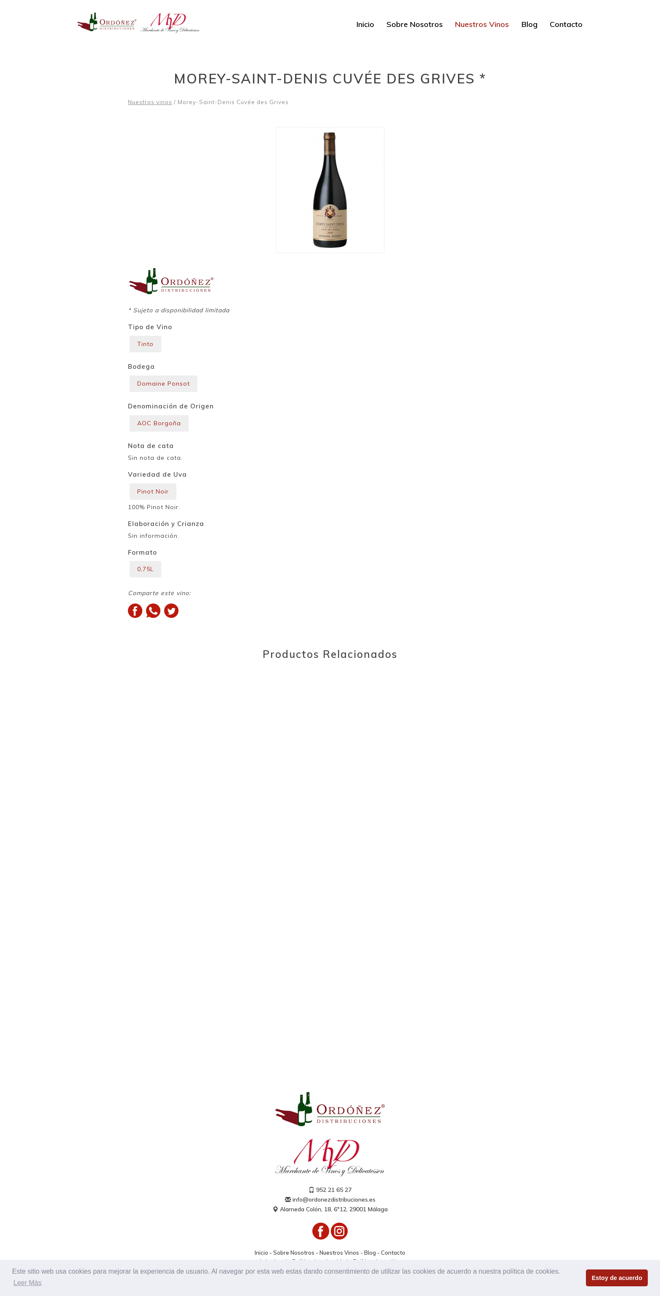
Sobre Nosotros (414, 24)
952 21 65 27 (330, 1190)
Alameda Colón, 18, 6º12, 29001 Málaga (330, 1209)
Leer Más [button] (27, 1282)
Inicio (365, 24)
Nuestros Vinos (482, 24)
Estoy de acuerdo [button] (617, 1278)
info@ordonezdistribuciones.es (330, 1199)
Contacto (566, 24)
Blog (530, 24)
